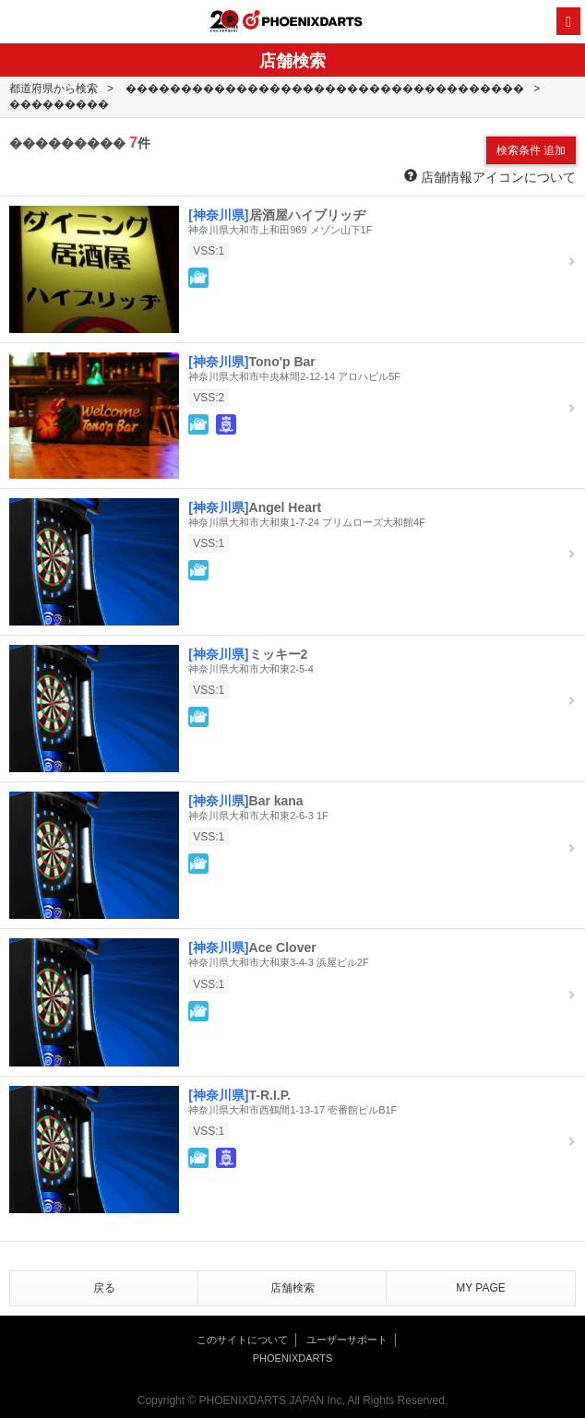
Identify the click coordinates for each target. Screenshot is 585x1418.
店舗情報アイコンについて (490, 177)
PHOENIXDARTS (303, 22)
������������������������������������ (324, 88)
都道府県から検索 (53, 88)
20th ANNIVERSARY (224, 21)
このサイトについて (242, 1339)
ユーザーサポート (347, 1339)
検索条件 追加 (531, 150)
